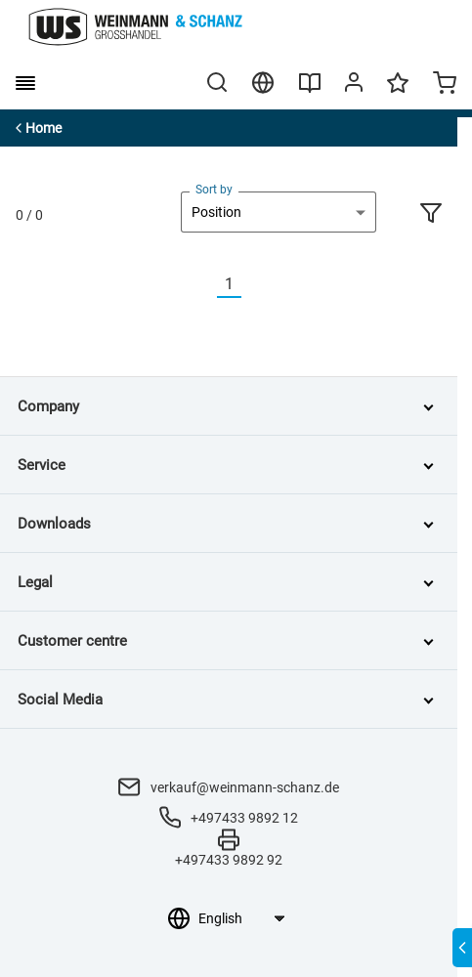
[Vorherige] (205, 285)
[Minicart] (444, 85)
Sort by (214, 189)
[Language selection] (241, 918)
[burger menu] (25, 83)
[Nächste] (253, 285)
